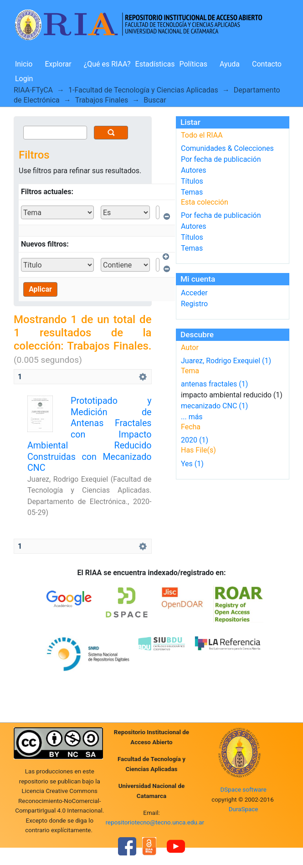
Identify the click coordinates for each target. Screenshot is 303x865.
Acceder (194, 292)
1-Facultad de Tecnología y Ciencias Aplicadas (143, 90)
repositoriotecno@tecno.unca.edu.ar (155, 822)
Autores (193, 170)
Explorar (58, 64)
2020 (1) (194, 440)
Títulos (192, 181)
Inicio (23, 64)
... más (192, 416)
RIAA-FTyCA (33, 90)
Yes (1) (192, 463)
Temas (192, 192)
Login (24, 78)
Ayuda (230, 64)
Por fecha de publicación (221, 159)
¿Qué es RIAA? (107, 64)
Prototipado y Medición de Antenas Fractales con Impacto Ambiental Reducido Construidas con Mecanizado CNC (89, 434)
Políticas (193, 64)
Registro (194, 303)
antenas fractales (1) (214, 384)
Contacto (267, 64)
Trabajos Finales (101, 100)
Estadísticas (155, 64)
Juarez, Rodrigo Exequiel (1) (226, 360)
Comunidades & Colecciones (227, 148)
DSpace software (243, 789)
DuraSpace (243, 809)
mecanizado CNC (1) (214, 406)
